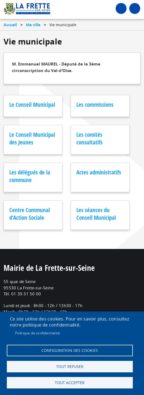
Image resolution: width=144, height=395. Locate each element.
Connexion (121, 8)
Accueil (10, 24)
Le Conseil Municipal (32, 104)
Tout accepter (70, 382)
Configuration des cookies (69, 350)
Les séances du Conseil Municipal (96, 213)
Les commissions (94, 104)
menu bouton (134, 8)
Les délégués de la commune (29, 176)
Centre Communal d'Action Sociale (29, 213)
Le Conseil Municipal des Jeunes (32, 138)
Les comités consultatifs (89, 138)
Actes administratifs (98, 172)
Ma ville (33, 24)
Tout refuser (69, 366)
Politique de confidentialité (37, 333)
